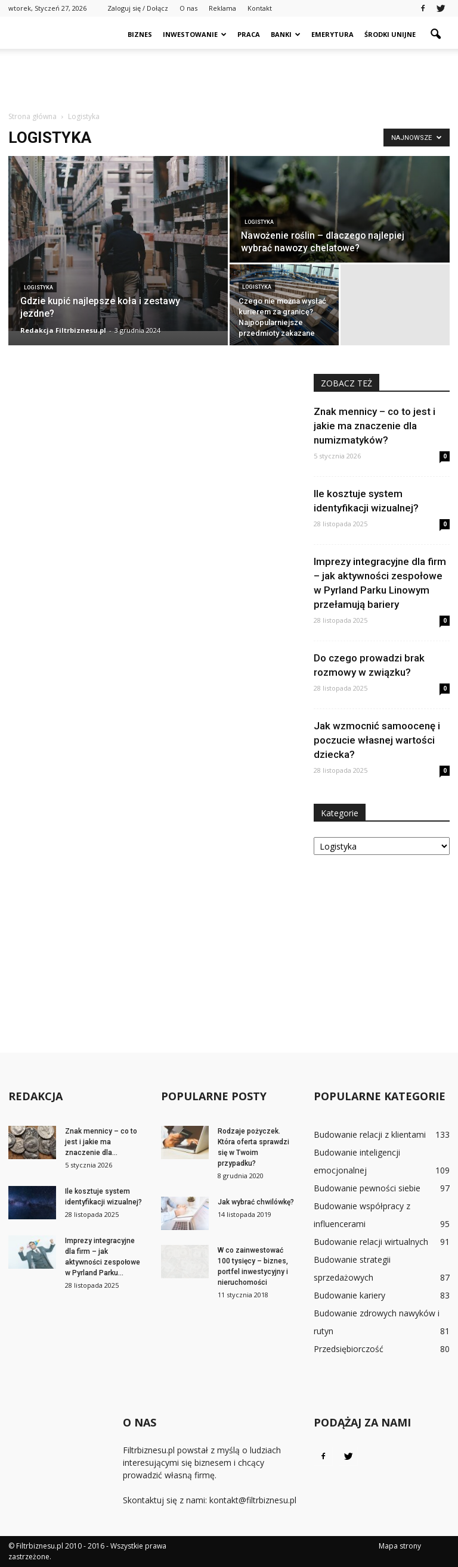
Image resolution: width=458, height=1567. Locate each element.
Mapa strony (400, 1546)
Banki (286, 34)
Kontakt (259, 8)
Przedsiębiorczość (348, 1348)
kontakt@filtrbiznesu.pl (252, 1500)
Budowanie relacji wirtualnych (371, 1241)
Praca (248, 34)
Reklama (222, 8)
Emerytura (332, 34)
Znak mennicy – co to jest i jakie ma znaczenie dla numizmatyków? (374, 425)
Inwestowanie (195, 34)
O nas (188, 8)
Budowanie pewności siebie (367, 1188)
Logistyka (38, 288)
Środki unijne (390, 34)
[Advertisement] (229, 75)
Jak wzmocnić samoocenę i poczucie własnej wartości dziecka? (377, 740)
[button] (435, 34)
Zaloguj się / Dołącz (137, 8)
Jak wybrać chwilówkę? (256, 1202)
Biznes (140, 34)
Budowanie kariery (349, 1295)
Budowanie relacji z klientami (370, 1134)
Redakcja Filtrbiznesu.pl (63, 330)
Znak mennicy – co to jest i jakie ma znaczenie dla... (101, 1142)
